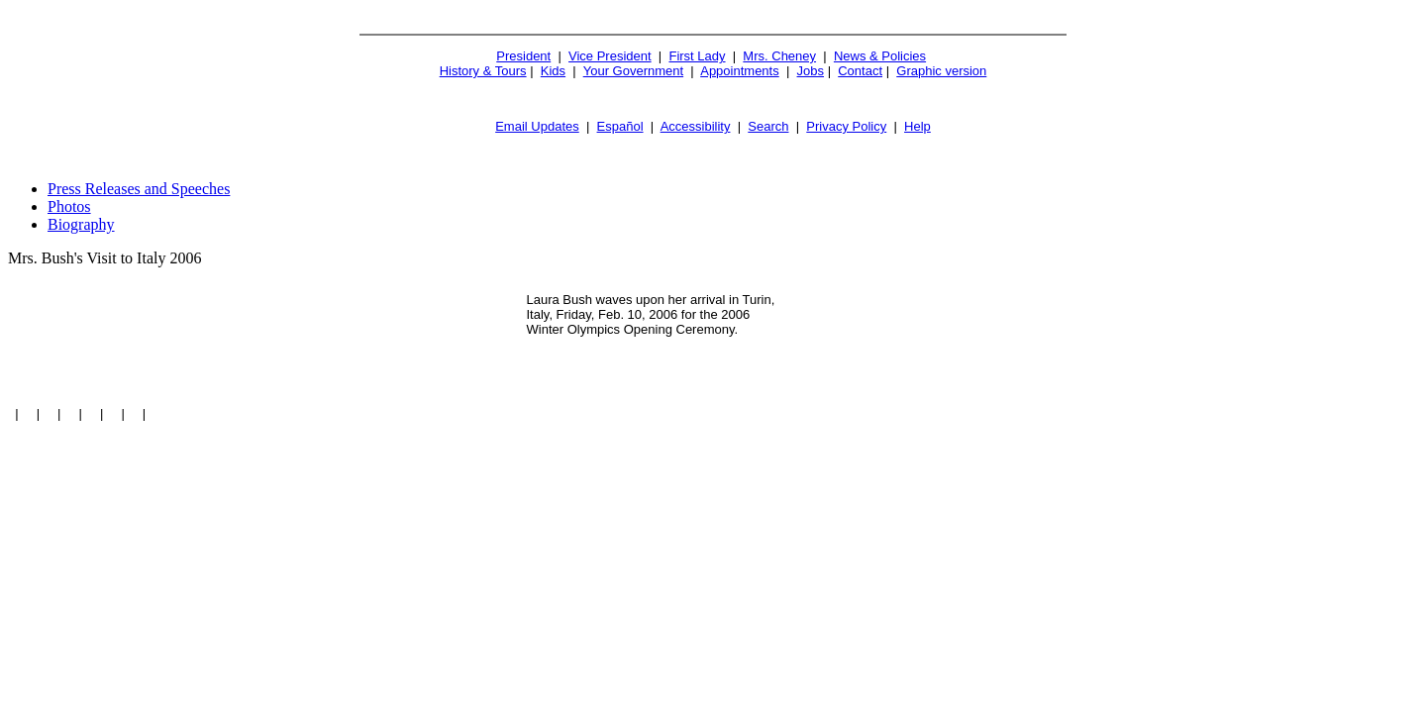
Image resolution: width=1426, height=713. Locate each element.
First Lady (696, 56)
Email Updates (537, 126)
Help (917, 126)
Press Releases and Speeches (139, 188)
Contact (860, 70)
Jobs (810, 70)
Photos (69, 206)
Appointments (739, 70)
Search (768, 126)
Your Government (633, 70)
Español (620, 126)
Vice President (610, 56)
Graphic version (941, 70)
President (523, 56)
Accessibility (696, 126)
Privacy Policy (846, 126)
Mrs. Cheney (779, 56)
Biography (81, 224)
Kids (553, 70)
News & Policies (880, 56)
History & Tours (483, 70)
